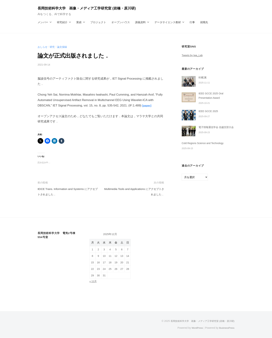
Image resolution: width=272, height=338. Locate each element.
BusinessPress (226, 327)
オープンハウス (120, 22)
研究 (53, 46)
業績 (79, 22)
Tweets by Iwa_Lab (193, 55)
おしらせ (43, 46)
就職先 (204, 22)
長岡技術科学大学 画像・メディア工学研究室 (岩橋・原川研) (92, 8)
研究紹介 (62, 22)
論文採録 (63, 46)
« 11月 (93, 281)
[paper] (147, 105)
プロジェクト (98, 22)
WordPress (195, 327)
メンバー (43, 22)
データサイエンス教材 (167, 22)
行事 (192, 22)
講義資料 (140, 22)
